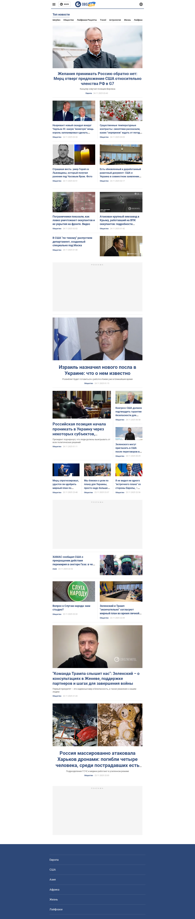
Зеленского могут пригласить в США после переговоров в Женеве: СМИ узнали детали (127, 452)
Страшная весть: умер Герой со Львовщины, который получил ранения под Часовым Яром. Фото (72, 173)
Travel (103, 20)
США (53, 869)
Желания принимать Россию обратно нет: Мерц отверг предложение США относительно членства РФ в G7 (98, 78)
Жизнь (127, 20)
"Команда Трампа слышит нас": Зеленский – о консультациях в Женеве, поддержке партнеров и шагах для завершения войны (96, 678)
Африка (54, 889)
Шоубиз (56, 20)
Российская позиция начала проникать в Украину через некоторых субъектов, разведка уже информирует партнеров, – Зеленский (79, 434)
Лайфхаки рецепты (87, 20)
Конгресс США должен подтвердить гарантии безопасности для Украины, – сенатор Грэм (128, 415)
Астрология (115, 20)
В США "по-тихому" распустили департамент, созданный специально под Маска (72, 241)
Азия (55, 569)
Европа (89, 93)
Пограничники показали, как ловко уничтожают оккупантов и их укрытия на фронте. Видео (74, 220)
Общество (68, 20)
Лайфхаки (139, 20)
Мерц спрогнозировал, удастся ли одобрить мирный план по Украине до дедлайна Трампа (66, 488)
